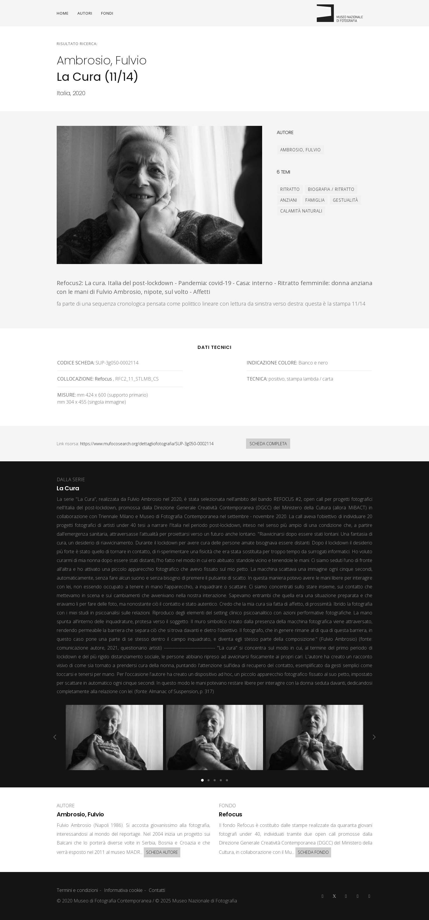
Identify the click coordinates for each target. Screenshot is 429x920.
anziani (288, 200)
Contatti (157, 890)
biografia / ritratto (331, 189)
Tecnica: (257, 379)
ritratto (290, 189)
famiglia (315, 200)
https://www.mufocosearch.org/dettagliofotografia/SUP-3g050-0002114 (147, 443)
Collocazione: (75, 379)
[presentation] (55, 737)
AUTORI (84, 13)
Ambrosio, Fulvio (300, 150)
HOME (63, 13)
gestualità (345, 200)
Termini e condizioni (77, 890)
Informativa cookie (123, 890)
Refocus (103, 379)
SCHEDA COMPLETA (268, 443)
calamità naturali (301, 211)
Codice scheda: (75, 362)
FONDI (107, 13)
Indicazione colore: (272, 362)
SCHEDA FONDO (313, 852)
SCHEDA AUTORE (162, 852)
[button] (202, 780)
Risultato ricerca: (77, 43)
